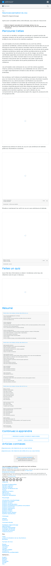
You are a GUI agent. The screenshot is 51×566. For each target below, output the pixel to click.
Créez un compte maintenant (24, 457)
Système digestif (7, 509)
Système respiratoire (8, 508)
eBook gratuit (6, 526)
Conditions (5, 551)
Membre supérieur (7, 485)
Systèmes (5, 520)
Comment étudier (7, 522)
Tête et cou (5, 492)
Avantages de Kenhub (8, 529)
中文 (3, 564)
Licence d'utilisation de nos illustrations (14, 538)
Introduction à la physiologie (10, 500)
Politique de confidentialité (10, 552)
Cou (3, 10)
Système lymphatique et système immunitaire (16, 505)
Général (4, 518)
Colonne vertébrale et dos (10, 488)
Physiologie (5, 497)
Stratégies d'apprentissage (10, 524)
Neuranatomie (6, 493)
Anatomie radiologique (9, 495)
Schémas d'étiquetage (8, 527)
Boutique (5, 539)
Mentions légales (7, 549)
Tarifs (3, 536)
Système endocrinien (8, 507)
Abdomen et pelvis (7, 491)
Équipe (4, 544)
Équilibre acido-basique (9, 512)
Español (4, 560)
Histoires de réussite (8, 530)
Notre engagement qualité (10, 467)
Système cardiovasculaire (9, 504)
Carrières (5, 547)
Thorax (4, 489)
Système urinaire (7, 511)
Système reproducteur (9, 513)
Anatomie (5, 482)
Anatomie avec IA (7, 531)
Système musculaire (8, 501)
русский (4, 562)
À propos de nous (7, 541)
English (4, 557)
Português (5, 561)
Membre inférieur (7, 487)
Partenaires (5, 545)
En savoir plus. (28, 470)
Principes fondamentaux (9, 484)
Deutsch (4, 558)
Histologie (5, 516)
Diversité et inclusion (8, 472)
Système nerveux (7, 502)
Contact (4, 548)
